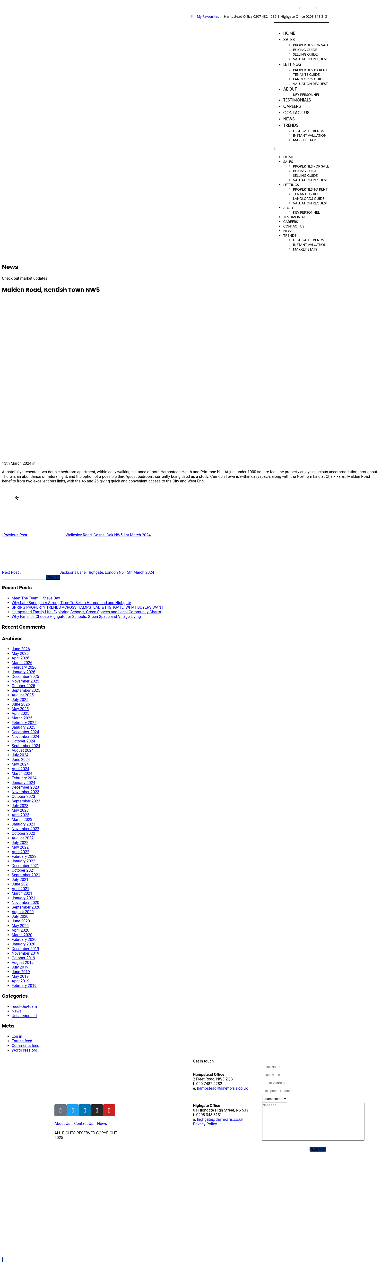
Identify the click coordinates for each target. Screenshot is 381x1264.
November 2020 (25, 902)
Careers (292, 106)
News (289, 119)
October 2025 (23, 685)
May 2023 (20, 810)
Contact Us (296, 113)
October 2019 (23, 958)
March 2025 (22, 718)
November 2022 (25, 828)
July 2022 (20, 842)
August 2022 (23, 838)
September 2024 (26, 745)
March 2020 (22, 935)
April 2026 (20, 658)
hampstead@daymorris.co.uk (222, 1088)
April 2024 (20, 769)
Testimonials (297, 100)
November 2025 (25, 681)
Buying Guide (305, 50)
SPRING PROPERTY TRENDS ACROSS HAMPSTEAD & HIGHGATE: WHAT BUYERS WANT (88, 607)
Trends (290, 125)
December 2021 (25, 865)
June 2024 (21, 759)
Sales (289, 39)
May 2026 (20, 653)
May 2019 (20, 976)
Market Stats (305, 140)
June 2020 (21, 921)
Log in (17, 1036)
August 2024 (23, 750)
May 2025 (20, 709)
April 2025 (20, 713)
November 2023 (25, 792)
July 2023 (20, 805)
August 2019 (23, 962)
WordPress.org (24, 1050)
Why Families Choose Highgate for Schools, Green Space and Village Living (76, 616)
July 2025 (20, 699)
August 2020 (23, 912)
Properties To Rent (310, 70)
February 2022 (24, 856)
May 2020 (20, 925)
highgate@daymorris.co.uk (220, 1119)
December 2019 (25, 948)
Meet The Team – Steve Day (36, 598)
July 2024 (20, 755)
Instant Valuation (310, 135)
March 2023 (22, 819)
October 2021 (23, 870)
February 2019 (24, 985)
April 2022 (20, 852)
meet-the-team (24, 1006)
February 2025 (24, 722)
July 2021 (20, 879)
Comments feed (25, 1045)
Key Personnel (306, 95)
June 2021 (21, 884)
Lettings (292, 64)
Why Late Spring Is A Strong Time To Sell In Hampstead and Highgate (71, 602)
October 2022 (23, 833)
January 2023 (23, 824)
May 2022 (20, 847)
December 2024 (25, 732)
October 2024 (23, 741)
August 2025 (23, 695)
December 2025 (25, 676)
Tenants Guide (306, 74)
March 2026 (22, 662)
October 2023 (23, 796)
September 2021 (26, 875)
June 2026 (21, 649)
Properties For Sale (311, 45)
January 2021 (23, 898)
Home (289, 33)
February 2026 (24, 667)
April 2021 (20, 888)
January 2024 (23, 782)
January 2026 (23, 672)
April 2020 (20, 930)
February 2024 (24, 778)
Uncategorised (24, 1015)
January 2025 (23, 727)
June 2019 (21, 971)
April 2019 (20, 981)
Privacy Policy (205, 1124)
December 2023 (25, 787)
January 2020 (23, 944)
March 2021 (22, 893)
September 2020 (26, 907)
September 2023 (26, 801)
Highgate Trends (308, 131)
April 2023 (20, 815)
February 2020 (24, 939)
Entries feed (22, 1041)
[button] (301, 148)
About (290, 89)
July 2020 (20, 916)
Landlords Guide (309, 79)
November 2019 (25, 953)
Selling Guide (305, 54)
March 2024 (22, 773)
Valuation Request (310, 59)
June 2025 (21, 704)
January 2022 (23, 861)
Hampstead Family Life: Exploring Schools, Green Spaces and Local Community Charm (86, 612)
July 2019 (20, 967)
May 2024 (20, 764)
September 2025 (26, 690)
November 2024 (25, 736)
